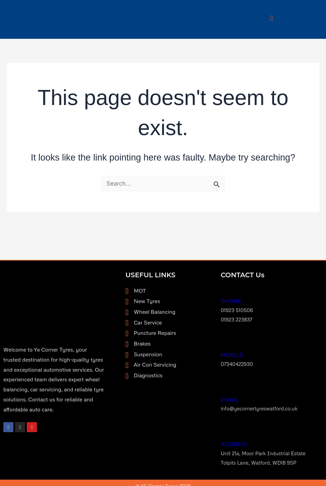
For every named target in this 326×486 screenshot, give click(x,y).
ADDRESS (234, 438)
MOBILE (232, 352)
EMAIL (230, 395)
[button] (272, 18)
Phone (231, 300)
